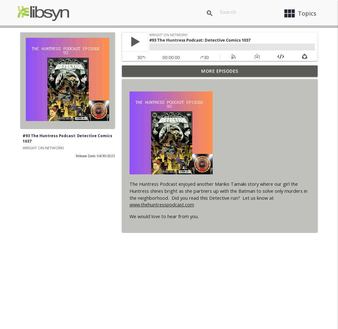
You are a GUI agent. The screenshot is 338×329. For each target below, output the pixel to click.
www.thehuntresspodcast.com (162, 205)
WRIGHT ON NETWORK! (43, 147)
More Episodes (219, 71)
